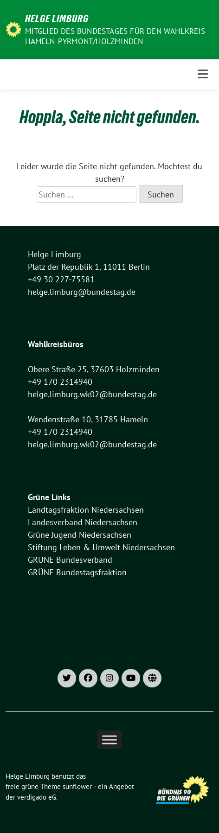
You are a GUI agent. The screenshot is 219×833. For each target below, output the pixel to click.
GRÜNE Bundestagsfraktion (77, 572)
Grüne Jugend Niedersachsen (79, 534)
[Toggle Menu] (109, 739)
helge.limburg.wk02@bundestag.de (92, 394)
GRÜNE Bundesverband (70, 559)
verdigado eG (36, 797)
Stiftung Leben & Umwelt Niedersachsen (101, 547)
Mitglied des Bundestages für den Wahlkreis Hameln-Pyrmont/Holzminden (115, 36)
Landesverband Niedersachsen (82, 522)
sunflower (77, 786)
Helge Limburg (57, 19)
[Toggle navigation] (202, 74)
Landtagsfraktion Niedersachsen (86, 509)
